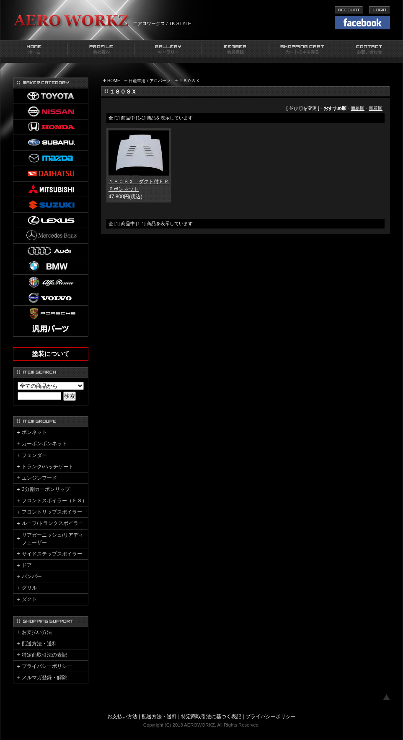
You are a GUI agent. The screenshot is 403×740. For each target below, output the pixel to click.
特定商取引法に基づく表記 (211, 716)
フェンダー (34, 455)
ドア (27, 565)
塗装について (51, 354)
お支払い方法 (37, 632)
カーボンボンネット (44, 444)
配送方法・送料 (39, 644)
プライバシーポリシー (47, 666)
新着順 (375, 108)
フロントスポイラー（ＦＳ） (54, 501)
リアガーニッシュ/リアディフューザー (52, 538)
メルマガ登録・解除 (44, 677)
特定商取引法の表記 (44, 655)
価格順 (357, 108)
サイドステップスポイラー (52, 554)
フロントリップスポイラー (52, 512)
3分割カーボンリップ (46, 489)
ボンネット (34, 432)
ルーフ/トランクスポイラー (52, 523)
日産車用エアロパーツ (149, 80)
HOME (113, 80)
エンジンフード (39, 478)
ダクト (29, 599)
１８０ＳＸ (189, 80)
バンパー (32, 576)
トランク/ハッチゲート (47, 467)
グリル (29, 588)
